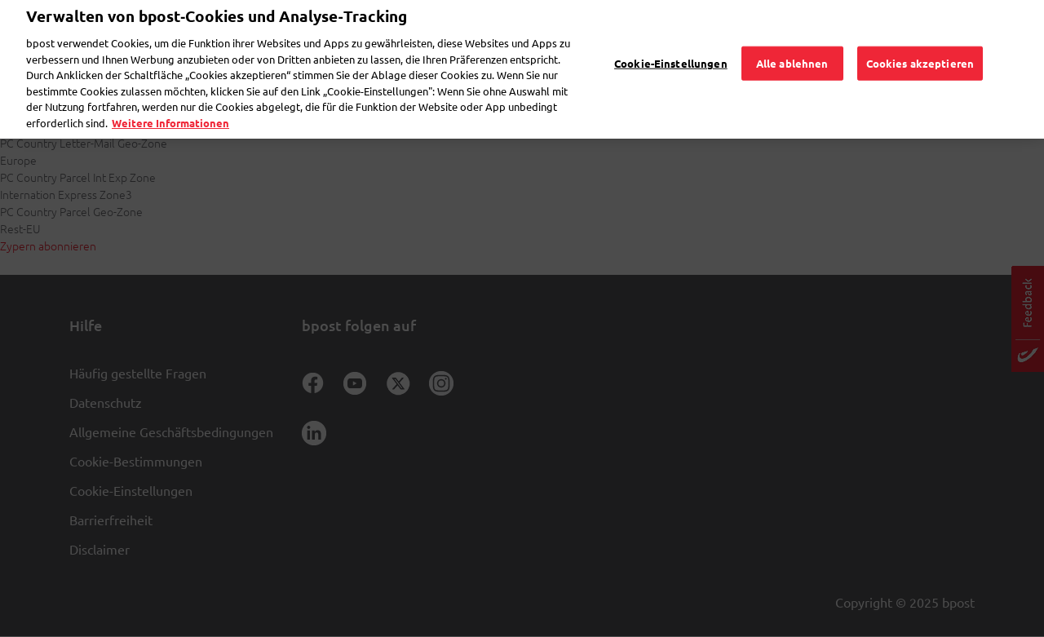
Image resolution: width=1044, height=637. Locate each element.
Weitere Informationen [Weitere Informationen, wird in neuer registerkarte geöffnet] (170, 99)
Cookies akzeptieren (920, 39)
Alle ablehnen (792, 39)
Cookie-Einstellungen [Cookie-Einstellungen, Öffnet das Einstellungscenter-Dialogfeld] (671, 39)
